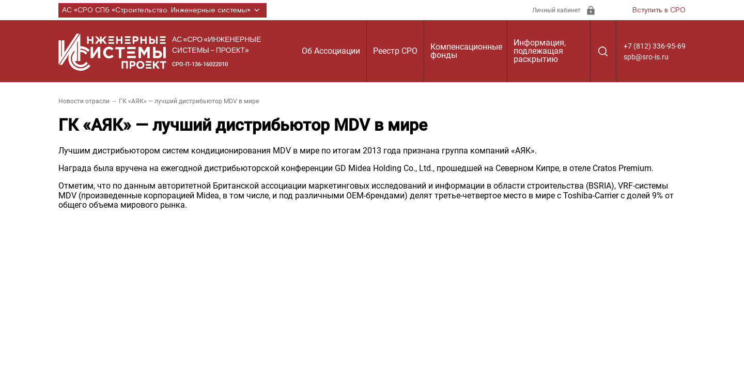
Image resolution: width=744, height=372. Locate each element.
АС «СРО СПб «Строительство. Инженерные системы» (162, 10)
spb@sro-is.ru (646, 57)
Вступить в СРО (659, 10)
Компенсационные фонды (466, 51)
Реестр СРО (395, 51)
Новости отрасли (84, 101)
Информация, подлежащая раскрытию (540, 51)
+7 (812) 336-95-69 (655, 46)
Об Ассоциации (331, 51)
